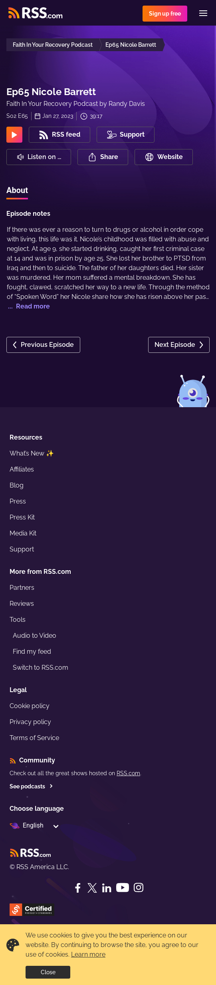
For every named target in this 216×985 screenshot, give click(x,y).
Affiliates (22, 469)
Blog (17, 485)
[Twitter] (92, 888)
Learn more (88, 954)
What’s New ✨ (32, 453)
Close (48, 972)
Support (22, 549)
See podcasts (31, 786)
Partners (22, 587)
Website (164, 157)
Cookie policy (30, 706)
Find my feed (32, 651)
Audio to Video (34, 635)
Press (18, 501)
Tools (18, 619)
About (17, 190)
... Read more (28, 306)
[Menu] (203, 13)
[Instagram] (138, 888)
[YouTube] (122, 888)
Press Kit (22, 517)
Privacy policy (30, 722)
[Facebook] (78, 888)
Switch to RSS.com (40, 667)
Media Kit (23, 533)
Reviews (22, 603)
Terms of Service (34, 738)
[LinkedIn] (106, 888)
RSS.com (128, 773)
